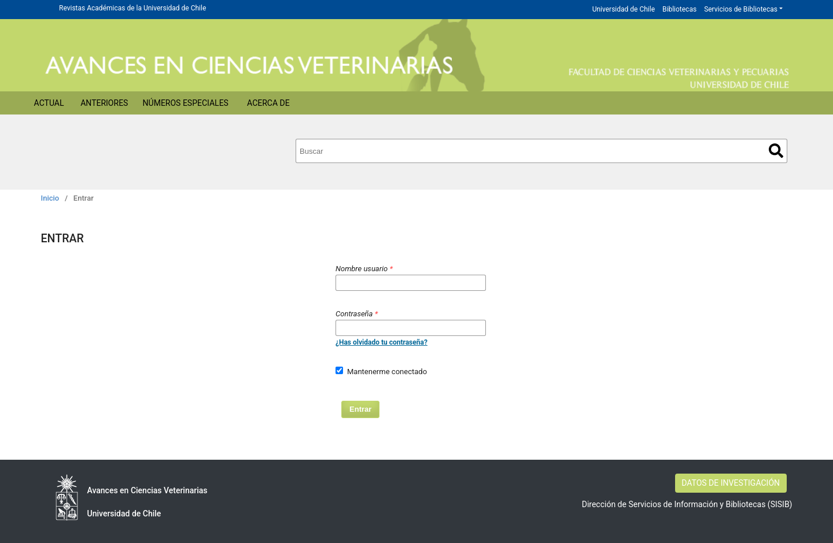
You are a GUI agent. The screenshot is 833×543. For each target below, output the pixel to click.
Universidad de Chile (623, 9)
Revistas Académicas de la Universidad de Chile (132, 8)
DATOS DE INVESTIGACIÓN (730, 482)
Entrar (360, 409)
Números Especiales (185, 103)
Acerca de (268, 103)
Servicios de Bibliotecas (740, 9)
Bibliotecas (679, 9)
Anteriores (104, 103)
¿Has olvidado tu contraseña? (381, 342)
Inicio (50, 198)
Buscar (776, 150)
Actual (49, 103)
